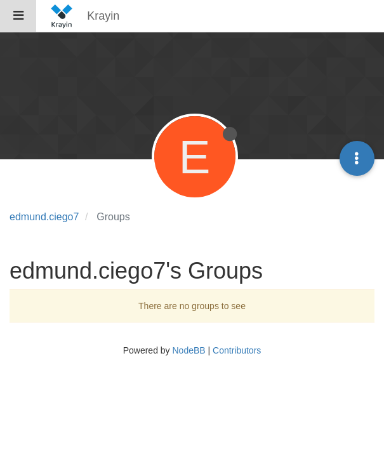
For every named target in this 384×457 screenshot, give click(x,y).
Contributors (237, 350)
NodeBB (188, 350)
